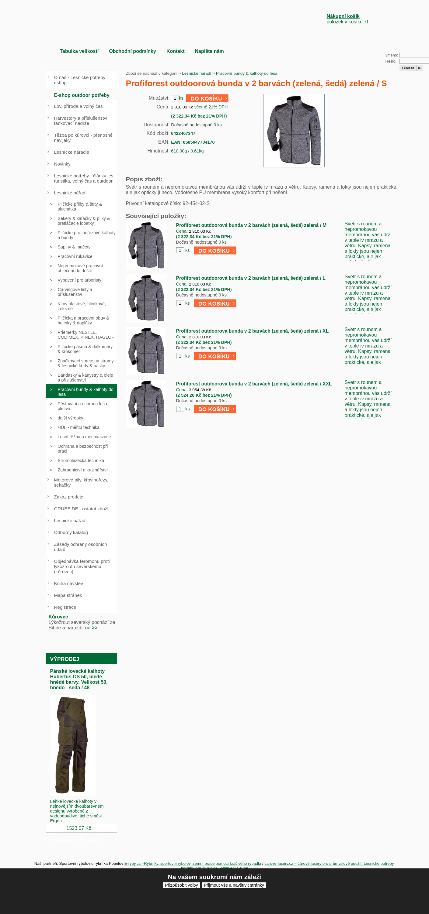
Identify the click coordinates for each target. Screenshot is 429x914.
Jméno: (391, 55)
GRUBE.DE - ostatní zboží (81, 508)
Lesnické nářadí (196, 73)
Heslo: (390, 61)
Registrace (65, 607)
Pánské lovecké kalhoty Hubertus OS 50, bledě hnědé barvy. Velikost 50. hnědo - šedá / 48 (79, 679)
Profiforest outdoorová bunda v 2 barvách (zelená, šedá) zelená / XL (252, 331)
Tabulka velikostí (79, 51)
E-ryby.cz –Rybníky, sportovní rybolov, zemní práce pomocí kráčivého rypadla (192, 863)
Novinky (62, 163)
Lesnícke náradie (71, 152)
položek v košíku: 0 (347, 19)
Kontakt (175, 51)
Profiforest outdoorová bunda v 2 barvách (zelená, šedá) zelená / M (251, 225)
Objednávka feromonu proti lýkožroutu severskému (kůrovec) (82, 566)
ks (187, 250)
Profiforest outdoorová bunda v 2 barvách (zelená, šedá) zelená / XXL (254, 383)
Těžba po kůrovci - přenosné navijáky (83, 137)
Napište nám (209, 51)
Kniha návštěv (68, 583)
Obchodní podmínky (132, 51)
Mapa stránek (68, 595)
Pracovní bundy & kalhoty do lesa (246, 73)
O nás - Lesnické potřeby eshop (80, 80)
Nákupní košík (343, 16)
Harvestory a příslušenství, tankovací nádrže (81, 120)
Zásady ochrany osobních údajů (80, 547)
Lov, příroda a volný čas (78, 106)
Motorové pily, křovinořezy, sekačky (81, 482)
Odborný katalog (71, 532)
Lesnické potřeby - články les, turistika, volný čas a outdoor (84, 178)
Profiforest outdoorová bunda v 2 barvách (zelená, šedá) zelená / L (251, 278)
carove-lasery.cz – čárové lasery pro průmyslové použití (314, 863)
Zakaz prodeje (68, 496)
